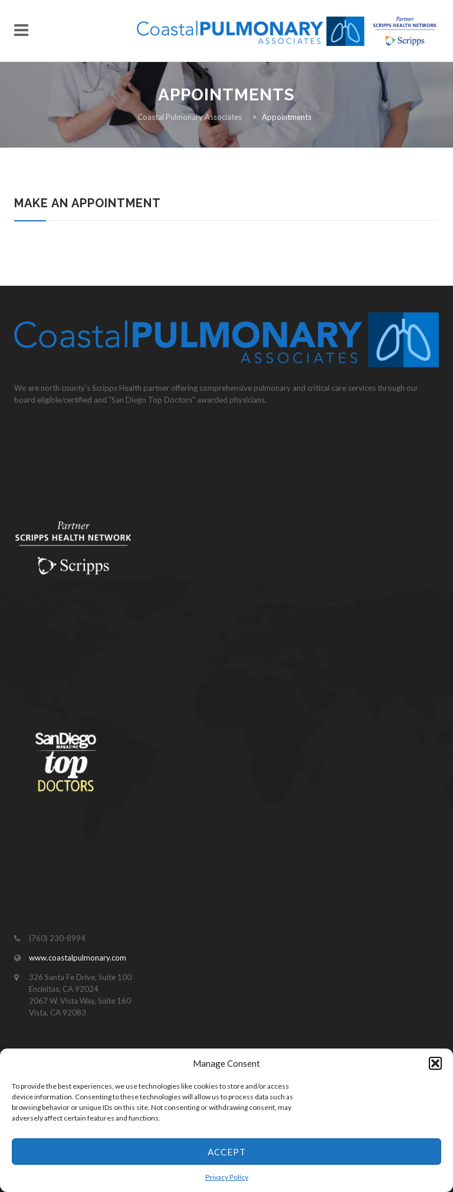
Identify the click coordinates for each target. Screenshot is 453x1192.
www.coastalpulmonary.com (77, 957)
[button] (435, 1063)
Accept (227, 1152)
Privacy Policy (226, 1177)
